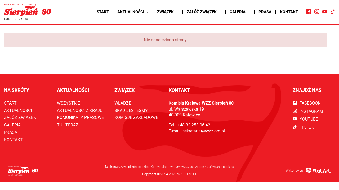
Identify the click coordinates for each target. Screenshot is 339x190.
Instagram (308, 111)
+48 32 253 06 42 (193, 124)
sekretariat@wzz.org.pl (203, 131)
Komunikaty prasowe (80, 117)
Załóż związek (204, 12)
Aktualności (133, 12)
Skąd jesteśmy (131, 110)
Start (103, 12)
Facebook (306, 103)
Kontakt (289, 12)
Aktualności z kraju (79, 110)
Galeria (240, 12)
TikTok (303, 127)
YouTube (305, 119)
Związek (167, 12)
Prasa (264, 12)
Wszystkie (68, 103)
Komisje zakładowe (136, 117)
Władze (122, 103)
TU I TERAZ (67, 124)
